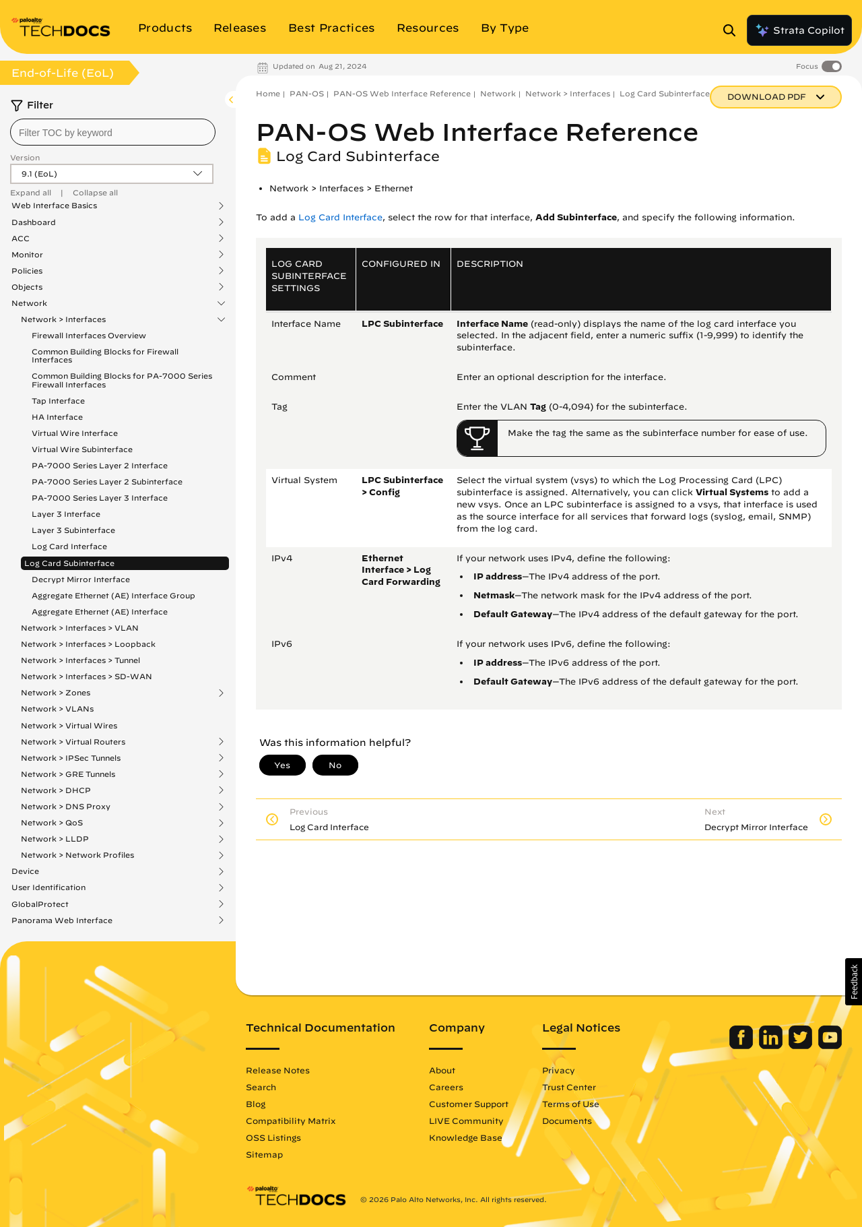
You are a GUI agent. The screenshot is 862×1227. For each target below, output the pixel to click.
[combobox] (113, 132)
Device (25, 871)
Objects (26, 287)
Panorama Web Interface (61, 920)
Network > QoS (52, 823)
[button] (853, 981)
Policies (26, 271)
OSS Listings (273, 1137)
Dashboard (33, 222)
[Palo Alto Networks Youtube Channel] (830, 1045)
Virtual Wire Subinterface (82, 449)
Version (25, 157)
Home (268, 93)
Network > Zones (55, 693)
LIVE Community (466, 1120)
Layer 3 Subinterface (73, 530)
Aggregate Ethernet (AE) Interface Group (113, 595)
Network (29, 303)
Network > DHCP (56, 790)
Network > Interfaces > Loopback (88, 643)
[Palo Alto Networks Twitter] (802, 1045)
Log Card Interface (69, 546)
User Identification (48, 887)
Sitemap (264, 1154)
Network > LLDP (55, 839)
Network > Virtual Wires (69, 725)
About (442, 1070)
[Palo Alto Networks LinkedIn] (772, 1045)
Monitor (27, 255)
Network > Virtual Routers (73, 742)
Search (261, 1087)
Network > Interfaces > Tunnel (80, 660)
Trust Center (569, 1087)
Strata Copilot (799, 30)
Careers (446, 1087)
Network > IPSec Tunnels (71, 758)
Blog (255, 1103)
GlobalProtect (40, 904)
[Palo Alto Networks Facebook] (742, 1045)
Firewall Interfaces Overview (89, 335)
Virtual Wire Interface (75, 433)
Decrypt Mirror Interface (81, 579)
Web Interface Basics (54, 205)
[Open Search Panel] (733, 30)
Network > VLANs (57, 708)
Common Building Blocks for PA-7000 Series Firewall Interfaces (122, 379)
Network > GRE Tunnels (68, 774)
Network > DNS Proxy (65, 807)
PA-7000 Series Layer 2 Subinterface (107, 481)
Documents (567, 1120)
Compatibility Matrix (290, 1120)
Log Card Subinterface (69, 563)
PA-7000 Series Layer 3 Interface (100, 497)
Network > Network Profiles (77, 855)
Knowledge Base (465, 1137)
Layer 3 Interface (66, 513)
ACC (20, 238)
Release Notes (278, 1070)
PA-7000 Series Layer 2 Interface (100, 465)
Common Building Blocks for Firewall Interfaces (105, 355)
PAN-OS (307, 93)
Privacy (558, 1070)
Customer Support (468, 1103)
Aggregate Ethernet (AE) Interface (100, 611)
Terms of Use (570, 1103)
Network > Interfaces (63, 319)
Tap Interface (58, 400)
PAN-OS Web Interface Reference (402, 93)
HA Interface (57, 416)
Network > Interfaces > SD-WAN (86, 676)
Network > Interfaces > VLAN (80, 627)
